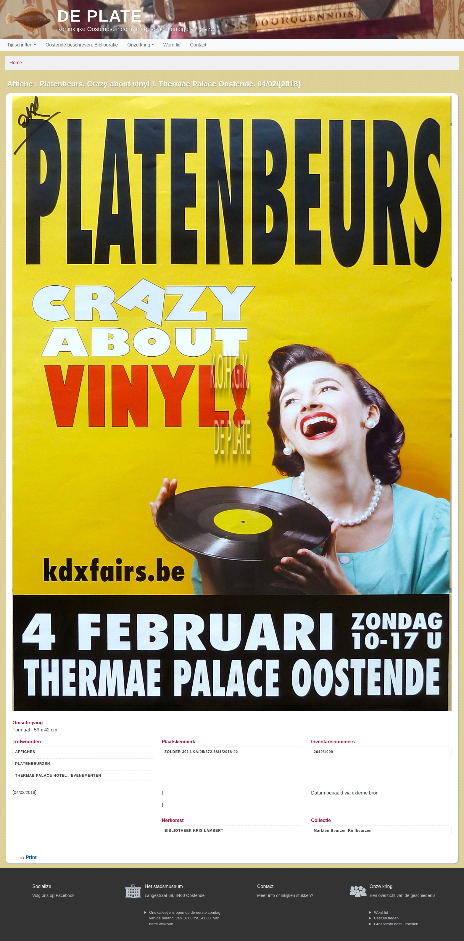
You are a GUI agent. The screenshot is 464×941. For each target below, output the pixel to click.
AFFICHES (25, 752)
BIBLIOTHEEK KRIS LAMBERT (194, 831)
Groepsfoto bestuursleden (396, 924)
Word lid (172, 44)
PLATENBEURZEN (32, 764)
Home (15, 62)
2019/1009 (323, 752)
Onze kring (138, 44)
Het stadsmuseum (164, 886)
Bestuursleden (386, 918)
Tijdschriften (20, 44)
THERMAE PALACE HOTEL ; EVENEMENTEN (58, 775)
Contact (198, 44)
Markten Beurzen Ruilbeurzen (343, 831)
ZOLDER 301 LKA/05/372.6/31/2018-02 (201, 752)
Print (31, 857)
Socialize (41, 886)
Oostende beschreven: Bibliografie (82, 44)
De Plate (100, 16)
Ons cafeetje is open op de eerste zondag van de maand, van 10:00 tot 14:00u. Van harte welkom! (184, 918)
